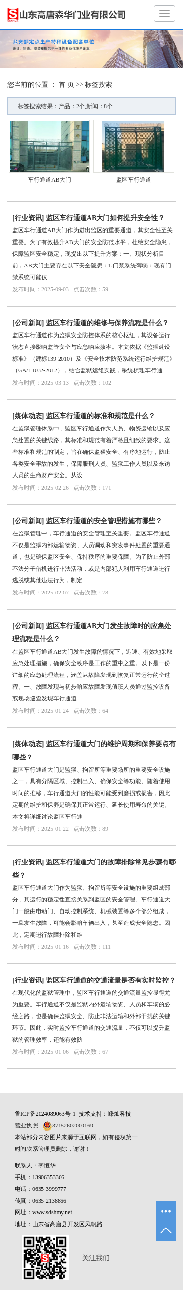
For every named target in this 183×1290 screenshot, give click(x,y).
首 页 (66, 84)
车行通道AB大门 (49, 179)
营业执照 (26, 1125)
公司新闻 (28, 323)
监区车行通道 (133, 179)
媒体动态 (28, 416)
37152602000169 (72, 1125)
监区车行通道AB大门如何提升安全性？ (105, 218)
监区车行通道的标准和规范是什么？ (100, 416)
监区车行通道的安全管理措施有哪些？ (104, 521)
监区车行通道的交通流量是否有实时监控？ (111, 980)
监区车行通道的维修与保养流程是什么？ (107, 323)
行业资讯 (28, 218)
